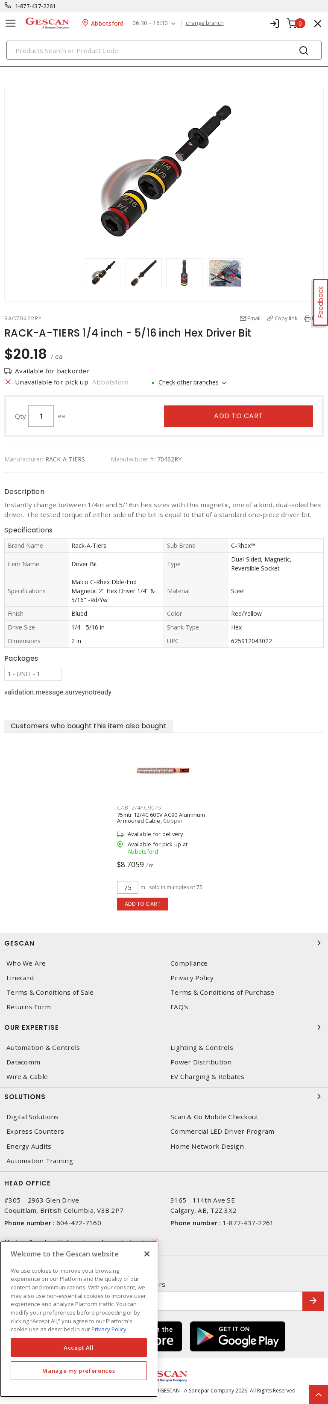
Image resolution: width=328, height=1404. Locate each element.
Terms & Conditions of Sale (50, 992)
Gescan (164, 943)
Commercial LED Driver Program (222, 1131)
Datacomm (23, 1062)
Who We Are (26, 963)
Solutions (164, 1096)
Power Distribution (201, 1062)
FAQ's (179, 1007)
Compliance (189, 963)
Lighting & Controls (201, 1047)
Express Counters (35, 1131)
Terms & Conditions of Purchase (222, 992)
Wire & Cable (27, 1077)
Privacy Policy (192, 978)
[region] (79, 1319)
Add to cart (238, 416)
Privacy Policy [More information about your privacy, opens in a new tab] (108, 1329)
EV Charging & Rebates (207, 1077)
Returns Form (28, 1007)
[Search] (164, 50)
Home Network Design (207, 1146)
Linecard (20, 978)
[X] (147, 1253)
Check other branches (188, 382)
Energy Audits (28, 1146)
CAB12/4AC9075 (139, 807)
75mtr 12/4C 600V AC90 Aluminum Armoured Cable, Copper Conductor (161, 821)
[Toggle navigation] (10, 23)
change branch (205, 23)
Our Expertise (164, 1027)
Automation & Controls (43, 1047)
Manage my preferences (78, 1370)
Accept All (79, 1347)
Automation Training (39, 1161)
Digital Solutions (32, 1117)
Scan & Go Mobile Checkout (214, 1117)
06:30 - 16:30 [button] (150, 23)
